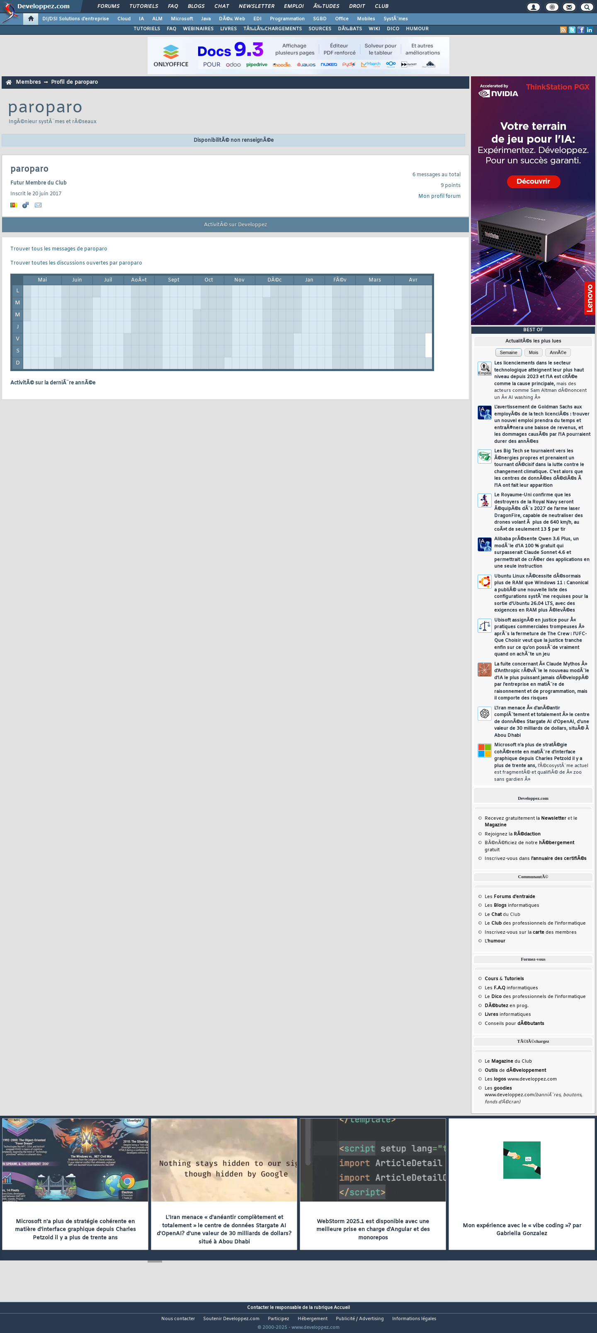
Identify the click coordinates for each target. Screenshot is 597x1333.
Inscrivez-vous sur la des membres (531, 932)
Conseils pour (514, 1024)
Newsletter (256, 6)
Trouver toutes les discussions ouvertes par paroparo (76, 263)
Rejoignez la (513, 834)
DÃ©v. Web (232, 19)
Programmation (287, 19)
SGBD (320, 19)
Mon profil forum (439, 196)
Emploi (293, 6)
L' (495, 941)
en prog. (507, 1006)
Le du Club (508, 1061)
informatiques (508, 1014)
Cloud (124, 19)
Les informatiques (512, 905)
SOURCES (319, 29)
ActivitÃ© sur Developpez (235, 225)
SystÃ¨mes (395, 19)
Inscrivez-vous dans (536, 859)
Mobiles (366, 19)
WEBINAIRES (198, 29)
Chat (222, 6)
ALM (157, 19)
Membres (28, 82)
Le (493, 915)
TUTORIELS (146, 29)
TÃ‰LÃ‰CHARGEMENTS (272, 29)
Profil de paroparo (74, 82)
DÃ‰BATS (350, 29)
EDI (257, 19)
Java (206, 19)
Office (342, 19)
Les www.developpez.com (521, 1079)
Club (381, 6)
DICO (393, 29)
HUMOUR (417, 29)
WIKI (374, 29)
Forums (108, 6)
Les (510, 897)
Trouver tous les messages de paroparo (58, 249)
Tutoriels (144, 6)
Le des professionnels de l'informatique (535, 923)
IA (141, 19)
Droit (357, 6)
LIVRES (228, 29)
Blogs (196, 6)
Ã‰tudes (326, 6)
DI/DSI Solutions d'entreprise (75, 19)
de (515, 1070)
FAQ (173, 6)
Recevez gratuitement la (525, 818)
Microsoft (182, 19)
